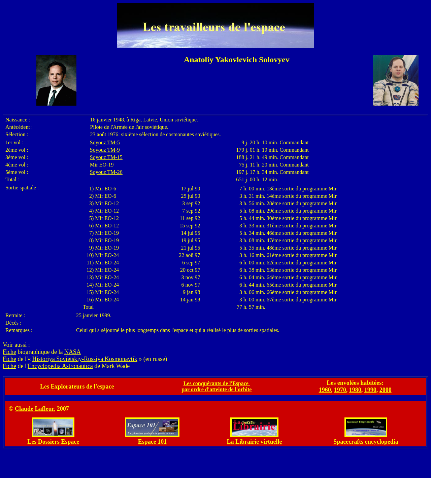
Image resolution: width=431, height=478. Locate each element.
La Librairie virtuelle (254, 441)
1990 (370, 390)
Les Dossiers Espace (53, 441)
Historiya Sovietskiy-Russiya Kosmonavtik (84, 359)
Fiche (9, 351)
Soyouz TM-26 (106, 172)
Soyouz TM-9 (105, 150)
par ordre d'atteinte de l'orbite (216, 389)
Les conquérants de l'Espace (217, 383)
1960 (325, 390)
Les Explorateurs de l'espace (77, 386)
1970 (340, 390)
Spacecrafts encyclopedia (365, 441)
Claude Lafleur (34, 408)
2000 (385, 390)
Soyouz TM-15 (106, 157)
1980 (355, 390)
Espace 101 (152, 441)
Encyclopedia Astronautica (60, 366)
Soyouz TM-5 (105, 142)
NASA (72, 351)
